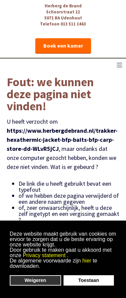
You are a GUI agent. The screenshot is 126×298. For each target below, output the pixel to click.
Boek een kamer (63, 45)
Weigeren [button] (35, 280)
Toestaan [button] (88, 280)
